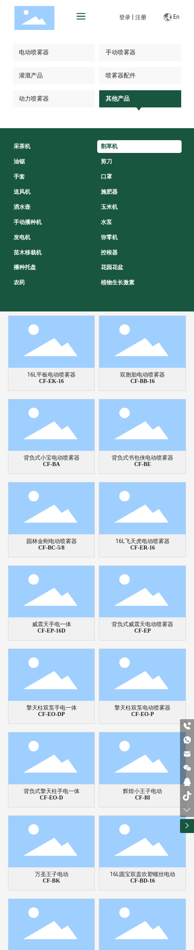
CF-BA (51, 464)
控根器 (109, 252)
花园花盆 (112, 267)
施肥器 (109, 191)
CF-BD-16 (142, 881)
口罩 (106, 176)
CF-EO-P (142, 714)
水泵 (106, 222)
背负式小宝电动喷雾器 (52, 457)
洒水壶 (22, 207)
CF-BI (142, 798)
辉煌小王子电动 (142, 791)
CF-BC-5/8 (51, 548)
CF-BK (51, 881)
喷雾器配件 (121, 75)
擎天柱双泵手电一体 (51, 707)
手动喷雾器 (121, 52)
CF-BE (142, 464)
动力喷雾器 (34, 98)
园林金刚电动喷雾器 (51, 541)
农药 (19, 282)
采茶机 (22, 146)
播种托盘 (25, 267)
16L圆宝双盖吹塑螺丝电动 (142, 874)
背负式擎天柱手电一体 (52, 791)
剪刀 (106, 161)
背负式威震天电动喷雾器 (142, 624)
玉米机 (109, 207)
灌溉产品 (31, 75)
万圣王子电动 (51, 874)
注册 (140, 17)
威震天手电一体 (51, 624)
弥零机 (109, 237)
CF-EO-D (51, 798)
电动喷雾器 (34, 52)
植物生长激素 (117, 282)
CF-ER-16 (142, 548)
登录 (125, 17)
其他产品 (118, 98)
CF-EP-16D (52, 631)
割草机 (109, 146)
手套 (19, 176)
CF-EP (142, 631)
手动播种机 (28, 222)
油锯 (19, 161)
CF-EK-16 (51, 381)
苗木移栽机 (28, 252)
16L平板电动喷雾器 (51, 374)
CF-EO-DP (51, 714)
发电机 (22, 237)
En (171, 17)
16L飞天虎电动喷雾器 (143, 541)
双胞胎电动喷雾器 (142, 374)
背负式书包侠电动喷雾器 (142, 457)
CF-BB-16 (142, 381)
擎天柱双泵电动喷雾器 (142, 707)
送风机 (22, 191)
